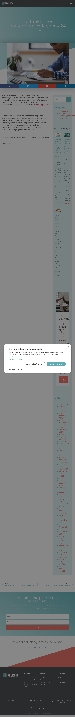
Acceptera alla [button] (56, 364)
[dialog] (37, 358)
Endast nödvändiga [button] (34, 364)
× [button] (68, 346)
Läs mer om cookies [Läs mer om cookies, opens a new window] (16, 359)
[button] (15, 369)
